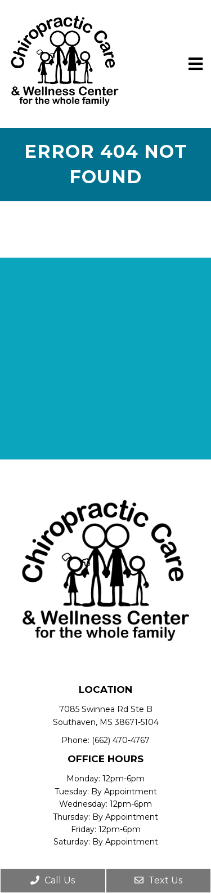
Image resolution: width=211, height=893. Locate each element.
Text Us (158, 880)
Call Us (52, 880)
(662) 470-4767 (121, 740)
